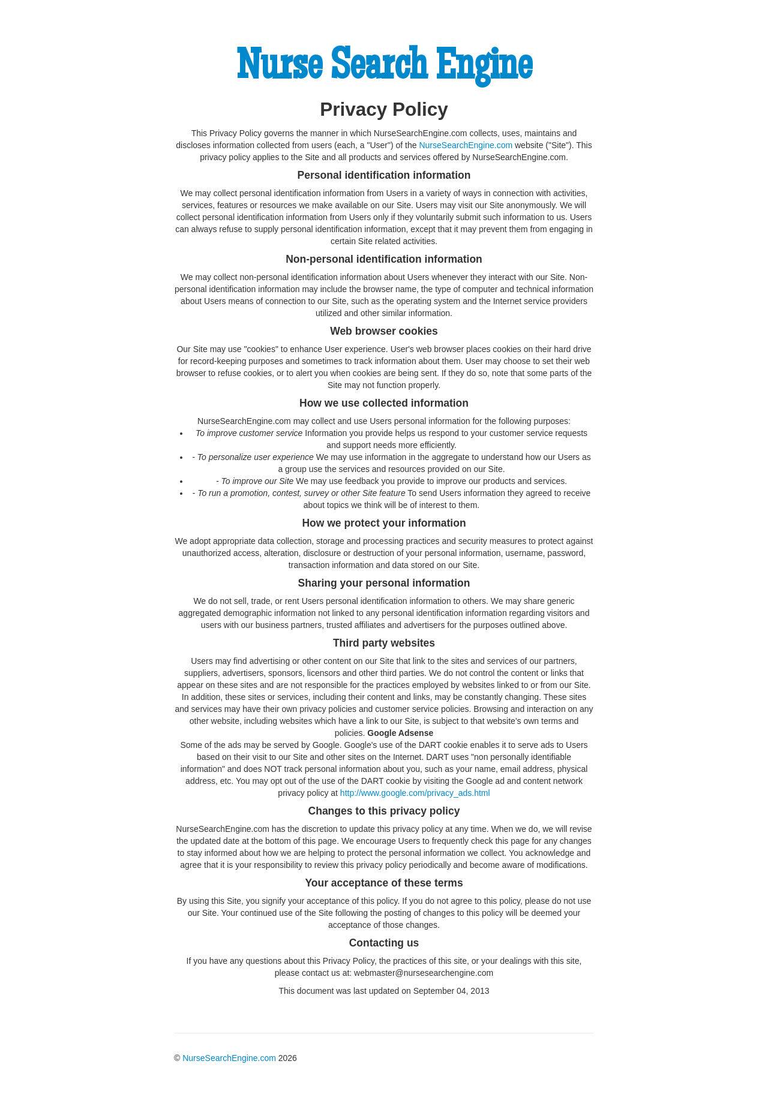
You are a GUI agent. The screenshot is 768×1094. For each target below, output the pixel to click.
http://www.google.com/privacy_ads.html (415, 793)
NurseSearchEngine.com (465, 145)
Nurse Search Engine (384, 69)
